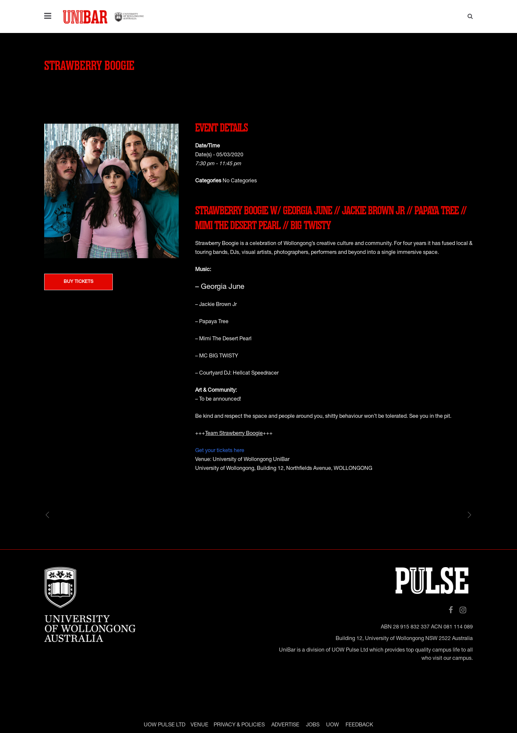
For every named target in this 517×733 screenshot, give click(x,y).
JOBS (312, 725)
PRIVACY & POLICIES (239, 725)
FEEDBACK (359, 725)
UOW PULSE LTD (164, 725)
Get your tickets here (219, 451)
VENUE (199, 725)
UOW (332, 725)
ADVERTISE (285, 725)
